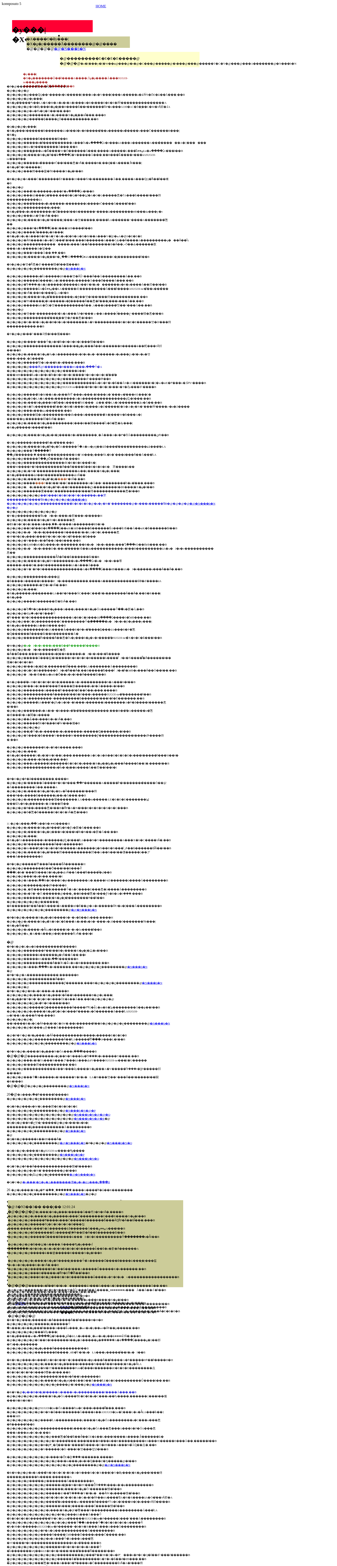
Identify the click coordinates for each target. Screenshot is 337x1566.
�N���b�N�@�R (89, 1118)
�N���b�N (75, 268)
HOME (101, 6)
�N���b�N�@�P (80, 1110)
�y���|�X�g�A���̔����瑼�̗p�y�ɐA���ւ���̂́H (66, 1182)
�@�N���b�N (70, 49)
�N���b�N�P (72, 1154)
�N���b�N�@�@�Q (92, 1114)
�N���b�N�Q (119, 1143)
